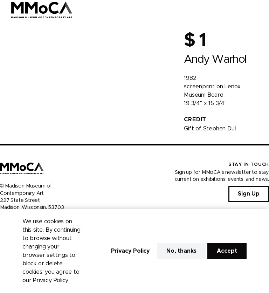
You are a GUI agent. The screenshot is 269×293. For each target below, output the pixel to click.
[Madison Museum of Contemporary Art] (42, 9)
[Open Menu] (259, 9)
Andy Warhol (215, 59)
